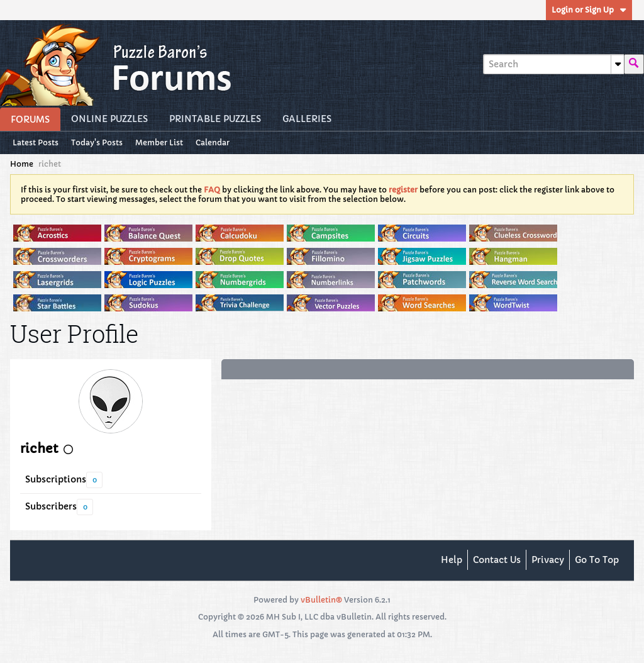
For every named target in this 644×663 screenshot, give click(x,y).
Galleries (306, 119)
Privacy (547, 560)
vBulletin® (321, 599)
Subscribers (51, 506)
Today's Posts (97, 142)
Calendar (213, 142)
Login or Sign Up (589, 9)
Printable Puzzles (215, 119)
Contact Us (497, 560)
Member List (159, 142)
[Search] (553, 64)
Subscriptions (55, 479)
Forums (30, 119)
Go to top (597, 560)
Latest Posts (35, 142)
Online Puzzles (109, 119)
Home (21, 164)
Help (451, 560)
